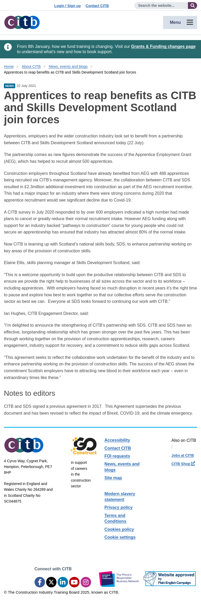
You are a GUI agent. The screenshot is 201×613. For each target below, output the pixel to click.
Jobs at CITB (182, 455)
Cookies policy (119, 529)
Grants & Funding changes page (163, 46)
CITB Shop (183, 464)
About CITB (31, 66)
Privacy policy (118, 507)
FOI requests (117, 456)
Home (9, 66)
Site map (113, 478)
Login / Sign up (67, 6)
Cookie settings (120, 537)
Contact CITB (97, 6)
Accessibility (117, 440)
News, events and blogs (68, 66)
